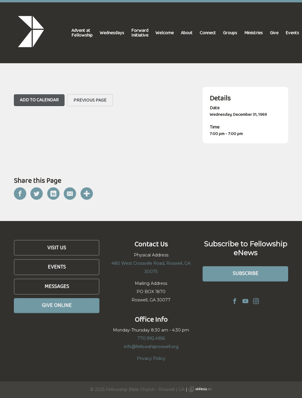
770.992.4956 (151, 338)
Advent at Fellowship (82, 32)
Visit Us (56, 247)
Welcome (164, 32)
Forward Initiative (139, 32)
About (187, 32)
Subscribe (245, 273)
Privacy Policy (151, 358)
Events (57, 267)
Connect (208, 32)
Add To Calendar (39, 99)
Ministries (253, 32)
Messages (57, 286)
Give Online (57, 305)
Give (274, 32)
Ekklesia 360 (200, 389)
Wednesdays (112, 32)
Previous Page (89, 100)
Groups (230, 32)
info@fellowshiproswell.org (151, 346)
